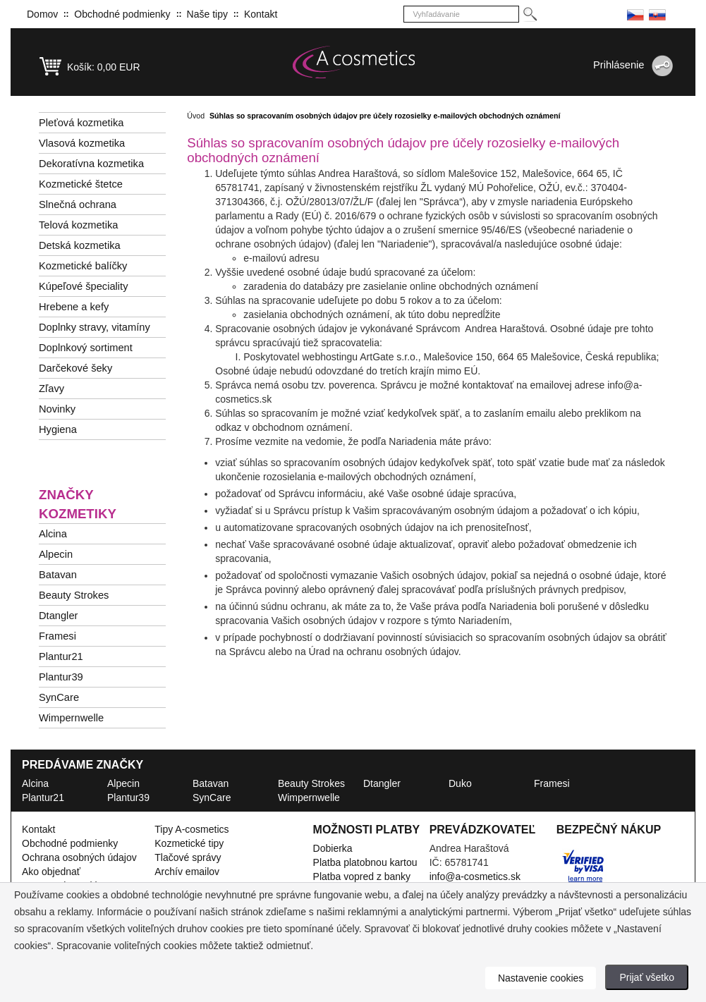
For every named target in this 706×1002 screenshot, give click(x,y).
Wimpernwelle (71, 717)
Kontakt (260, 14)
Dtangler (58, 615)
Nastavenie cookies (540, 978)
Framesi (57, 636)
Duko (460, 783)
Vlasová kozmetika (82, 143)
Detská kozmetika (80, 245)
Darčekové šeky (75, 368)
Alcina (53, 533)
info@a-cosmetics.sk (475, 876)
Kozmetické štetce (81, 184)
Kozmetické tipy (189, 843)
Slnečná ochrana (77, 204)
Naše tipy (207, 14)
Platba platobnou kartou (365, 862)
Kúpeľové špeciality (83, 286)
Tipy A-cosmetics (191, 829)
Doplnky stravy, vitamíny (94, 327)
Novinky (57, 409)
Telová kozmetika (78, 225)
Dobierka (333, 848)
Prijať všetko (646, 977)
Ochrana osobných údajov (79, 857)
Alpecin (56, 554)
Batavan (58, 574)
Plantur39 (61, 677)
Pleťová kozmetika (81, 122)
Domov (42, 14)
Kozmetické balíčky (83, 265)
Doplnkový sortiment (86, 347)
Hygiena (58, 429)
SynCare (59, 697)
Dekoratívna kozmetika (91, 163)
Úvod (196, 115)
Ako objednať (51, 871)
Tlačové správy (187, 857)
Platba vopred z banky (362, 876)
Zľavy (51, 388)
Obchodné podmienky (122, 14)
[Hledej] (529, 14)
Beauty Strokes (74, 595)
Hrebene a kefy (74, 306)
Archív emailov (186, 871)
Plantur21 (61, 656)
